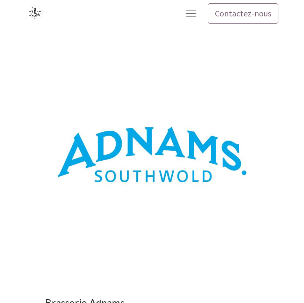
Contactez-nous (243, 13)
